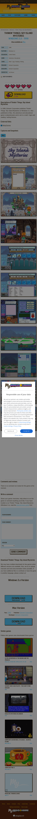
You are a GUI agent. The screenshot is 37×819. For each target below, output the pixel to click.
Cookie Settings (8, 426)
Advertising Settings (25, 422)
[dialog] (18, 409)
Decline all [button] (10, 431)
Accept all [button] (26, 431)
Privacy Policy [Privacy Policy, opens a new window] (17, 426)
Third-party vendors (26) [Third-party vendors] (24, 411)
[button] (18, 435)
